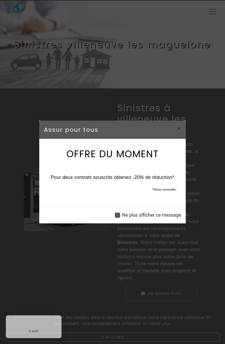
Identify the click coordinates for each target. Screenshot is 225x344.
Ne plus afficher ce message (151, 215)
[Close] (179, 129)
